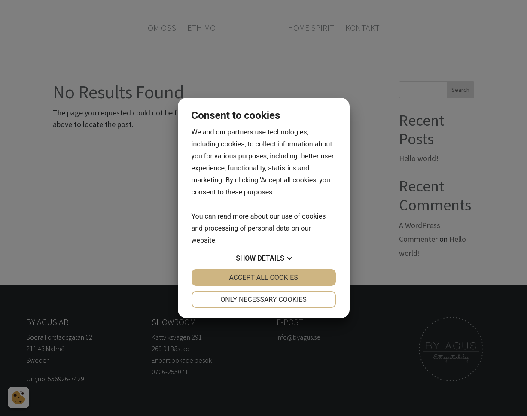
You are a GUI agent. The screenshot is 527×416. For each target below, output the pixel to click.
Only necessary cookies (263, 299)
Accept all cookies (263, 277)
